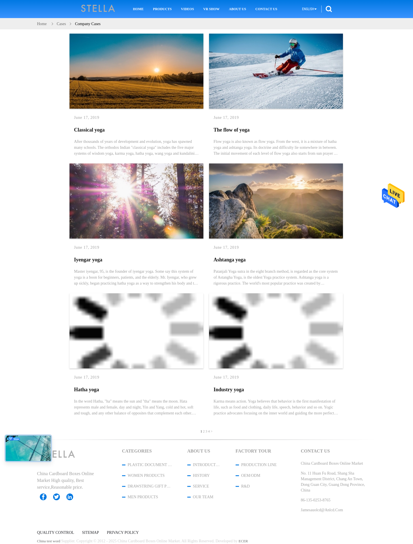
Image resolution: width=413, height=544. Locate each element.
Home (138, 9)
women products (146, 475)
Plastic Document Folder (150, 465)
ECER (243, 541)
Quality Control (55, 533)
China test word (48, 541)
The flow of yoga (232, 130)
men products (143, 497)
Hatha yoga (86, 389)
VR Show (211, 9)
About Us (237, 9)
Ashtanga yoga (230, 260)
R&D (245, 486)
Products (162, 9)
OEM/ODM (250, 475)
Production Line (259, 465)
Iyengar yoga (88, 260)
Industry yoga (229, 389)
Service (201, 486)
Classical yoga (89, 130)
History (201, 475)
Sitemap (90, 533)
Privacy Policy (123, 533)
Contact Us (266, 9)
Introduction (207, 465)
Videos (187, 9)
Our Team (203, 497)
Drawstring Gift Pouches (150, 486)
